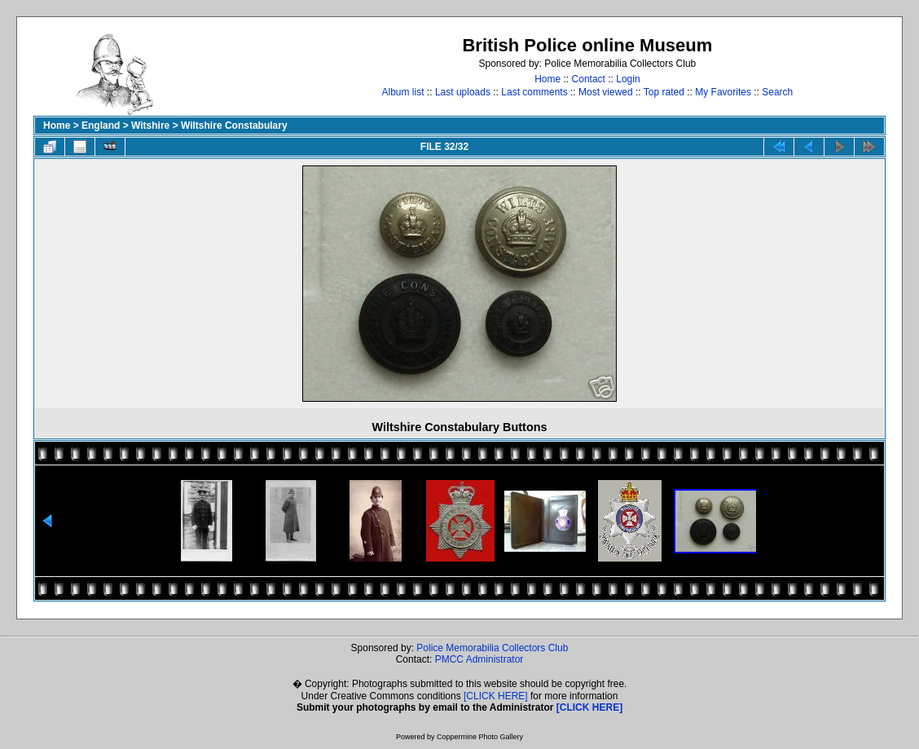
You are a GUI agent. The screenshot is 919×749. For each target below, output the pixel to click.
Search (777, 92)
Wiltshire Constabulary (234, 125)
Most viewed (605, 92)
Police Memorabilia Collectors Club (492, 648)
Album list (403, 92)
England (100, 125)
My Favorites (723, 92)
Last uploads (462, 92)
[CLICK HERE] (496, 696)
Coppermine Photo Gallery (480, 737)
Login (628, 79)
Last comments (534, 92)
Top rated (664, 92)
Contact (588, 79)
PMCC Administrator (479, 659)
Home (547, 79)
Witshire (150, 125)
